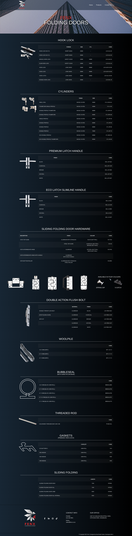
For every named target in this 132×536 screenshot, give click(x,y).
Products (98, 5)
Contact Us (108, 5)
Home (91, 5)
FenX (88, 534)
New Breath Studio (100, 534)
